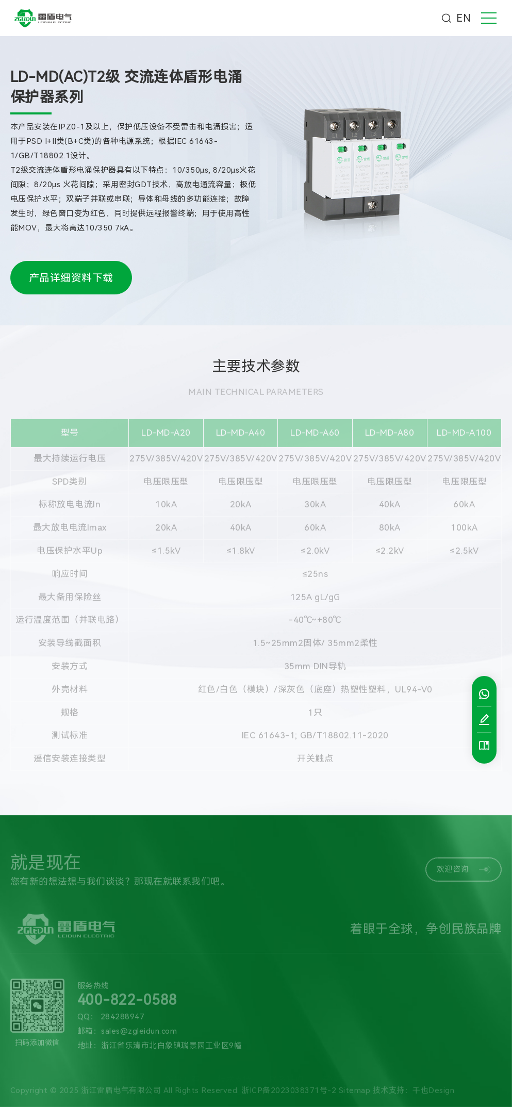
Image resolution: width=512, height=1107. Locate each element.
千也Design (433, 1093)
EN (463, 18)
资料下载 (338, 1077)
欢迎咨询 (464, 872)
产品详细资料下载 (71, 278)
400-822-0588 (127, 1003)
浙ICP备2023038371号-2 (288, 1093)
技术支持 (235, 1077)
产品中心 (79, 1077)
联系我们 (286, 1077)
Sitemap (355, 1093)
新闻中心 (131, 1077)
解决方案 (183, 1077)
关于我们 (27, 1077)
